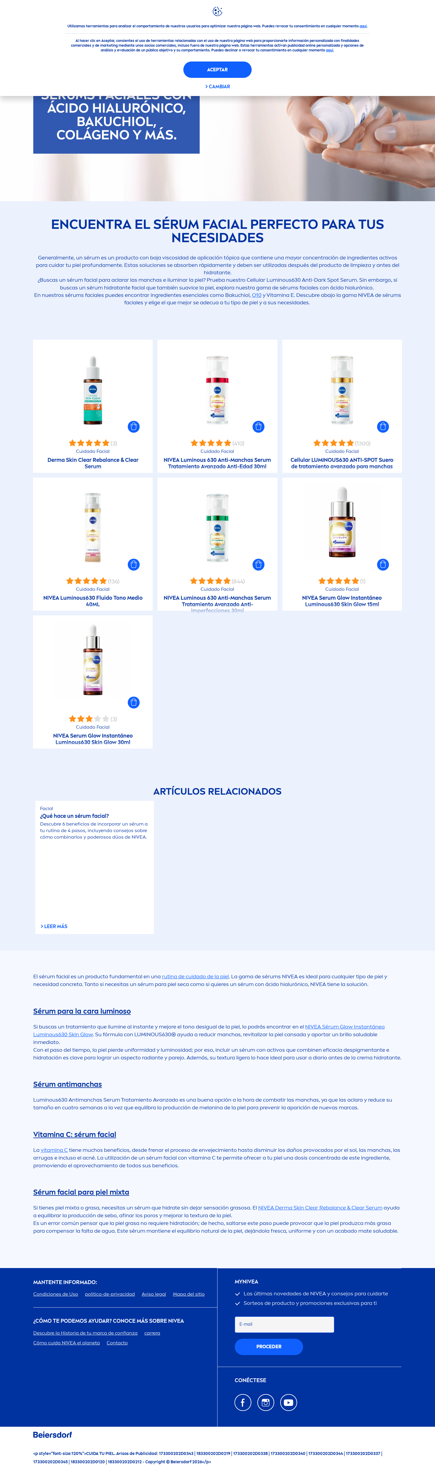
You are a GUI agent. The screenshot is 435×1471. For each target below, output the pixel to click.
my (246, 1282)
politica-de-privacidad (110, 1294)
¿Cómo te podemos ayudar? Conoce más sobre (108, 1321)
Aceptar (217, 70)
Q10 (256, 295)
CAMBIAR (219, 86)
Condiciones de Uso (55, 1294)
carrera (152, 1333)
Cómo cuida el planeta (66, 1343)
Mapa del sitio (189, 1294)
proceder (268, 1346)
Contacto (117, 1343)
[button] (134, 427)
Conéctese (250, 1380)
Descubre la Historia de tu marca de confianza (85, 1333)
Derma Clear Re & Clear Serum (320, 1207)
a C (54, 1150)
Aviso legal (154, 1294)
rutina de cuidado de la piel (195, 976)
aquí (363, 26)
